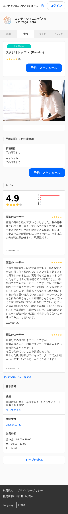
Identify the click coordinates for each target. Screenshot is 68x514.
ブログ (42, 34)
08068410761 (14, 424)
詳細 (8, 34)
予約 (25, 33)
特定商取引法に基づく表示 (18, 496)
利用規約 (8, 490)
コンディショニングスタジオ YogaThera (21, 5)
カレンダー (59, 34)
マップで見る (13, 410)
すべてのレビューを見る (18, 377)
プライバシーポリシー (30, 490)
